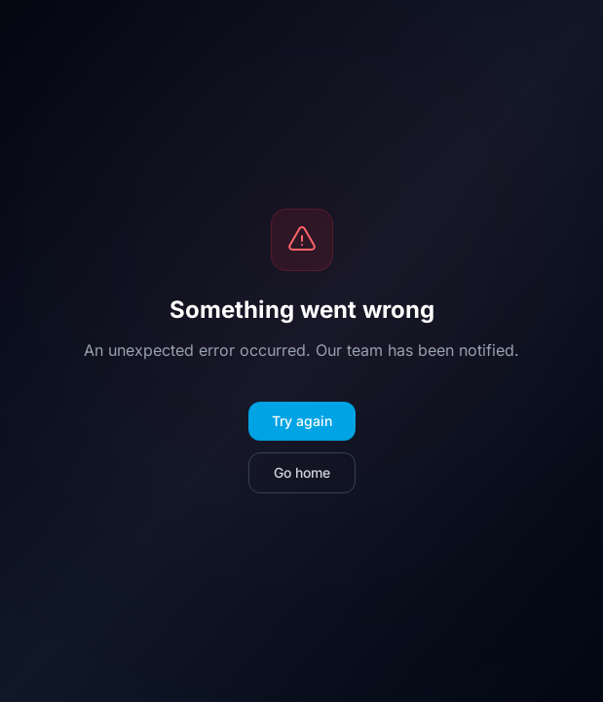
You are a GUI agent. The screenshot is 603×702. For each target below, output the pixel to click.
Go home (302, 472)
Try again (302, 420)
